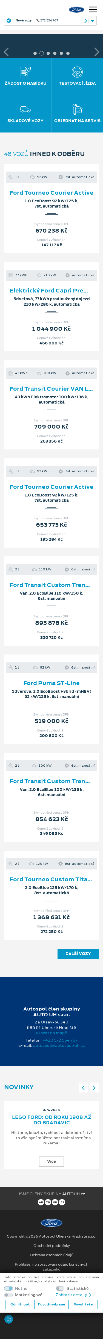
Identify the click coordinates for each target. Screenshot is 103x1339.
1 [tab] (35, 53)
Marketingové (28, 1294)
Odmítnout (20, 1304)
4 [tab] (55, 53)
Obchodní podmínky (51, 1245)
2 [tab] (41, 53)
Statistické (78, 1288)
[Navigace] (93, 10)
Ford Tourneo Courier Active (51, 193)
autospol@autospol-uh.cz (59, 1045)
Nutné (21, 1288)
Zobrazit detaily (74, 1294)
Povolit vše (83, 1304)
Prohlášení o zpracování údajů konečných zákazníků (51, 1267)
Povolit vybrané (51, 1304)
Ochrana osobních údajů (51, 1255)
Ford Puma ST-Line (51, 683)
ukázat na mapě (51, 1033)
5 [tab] (61, 53)
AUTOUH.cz (73, 1194)
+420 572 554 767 (60, 1040)
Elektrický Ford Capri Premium (55, 290)
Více (51, 1161)
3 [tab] (48, 53)
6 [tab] (68, 53)
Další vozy (78, 953)
